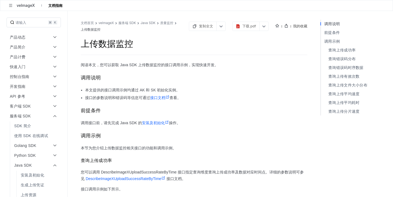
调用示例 (332, 41)
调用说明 (332, 23)
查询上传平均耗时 (343, 102)
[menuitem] (34, 125)
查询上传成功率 (342, 50)
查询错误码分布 (342, 58)
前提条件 (332, 32)
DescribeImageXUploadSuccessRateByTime (125, 178)
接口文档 (159, 97)
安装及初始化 (155, 123)
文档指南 (55, 5)
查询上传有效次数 (343, 76)
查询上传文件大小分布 (347, 85)
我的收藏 (300, 26)
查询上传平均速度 (343, 93)
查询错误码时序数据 (346, 67)
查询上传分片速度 (343, 111)
